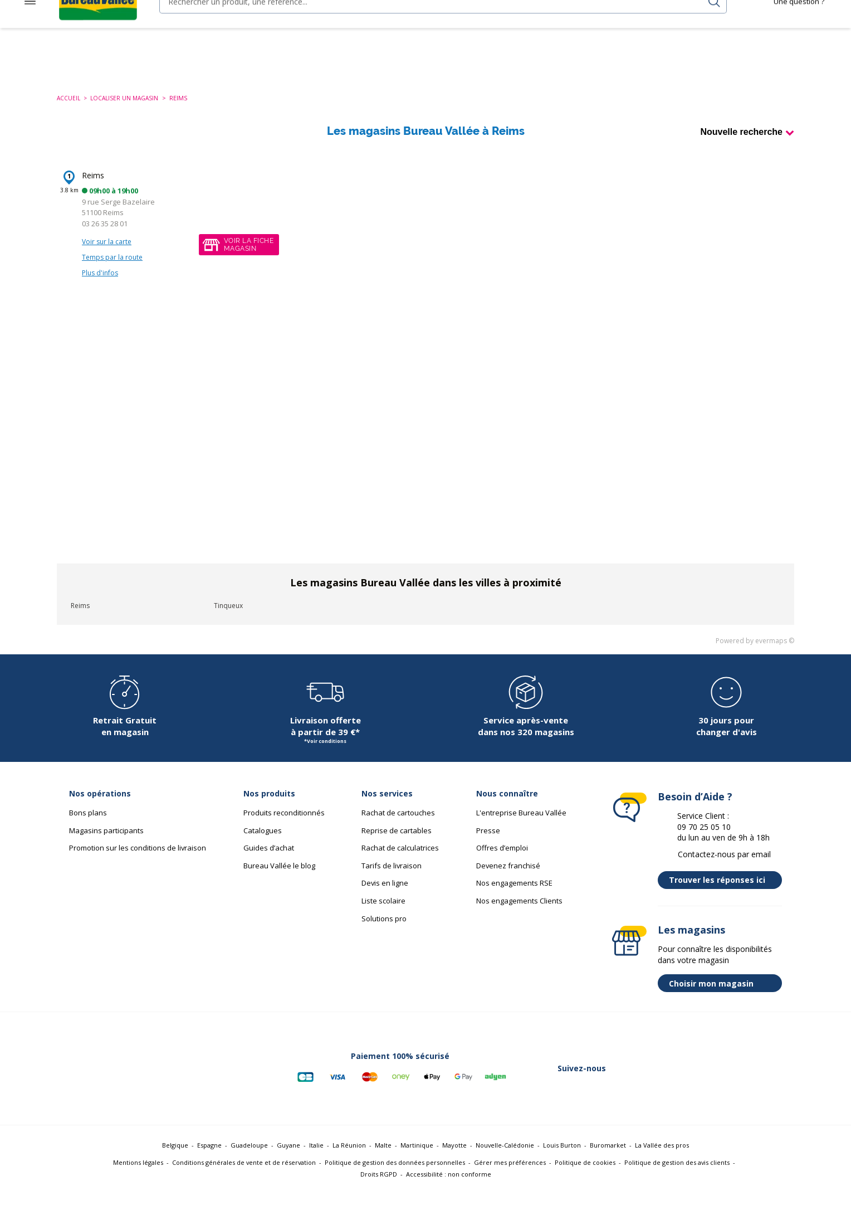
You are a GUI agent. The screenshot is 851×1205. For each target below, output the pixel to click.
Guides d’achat (268, 859)
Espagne (209, 1156)
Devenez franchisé (508, 877)
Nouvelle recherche (741, 143)
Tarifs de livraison (391, 877)
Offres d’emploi (502, 859)
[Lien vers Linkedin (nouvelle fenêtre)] (680, 1079)
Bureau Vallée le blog (279, 877)
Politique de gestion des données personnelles (395, 1173)
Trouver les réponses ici (722, 891)
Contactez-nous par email (724, 865)
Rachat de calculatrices (400, 859)
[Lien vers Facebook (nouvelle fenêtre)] (622, 1079)
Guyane (288, 1156)
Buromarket (608, 1156)
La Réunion (349, 1156)
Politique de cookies (585, 1173)
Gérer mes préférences (510, 1173)
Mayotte (454, 1156)
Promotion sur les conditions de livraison (137, 859)
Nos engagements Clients (519, 912)
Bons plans (88, 824)
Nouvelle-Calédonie (505, 1156)
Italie (316, 1156)
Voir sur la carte (106, 252)
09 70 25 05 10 (704, 838)
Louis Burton (562, 1156)
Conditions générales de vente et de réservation (244, 1173)
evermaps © (774, 652)
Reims (93, 186)
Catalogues (262, 842)
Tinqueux (228, 616)
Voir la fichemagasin (248, 256)
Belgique (175, 1156)
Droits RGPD (378, 1185)
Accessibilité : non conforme (448, 1185)
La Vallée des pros (662, 1156)
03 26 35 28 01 (105, 235)
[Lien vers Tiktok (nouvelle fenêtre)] (767, 1079)
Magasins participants (106, 842)
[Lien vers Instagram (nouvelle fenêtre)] (709, 1079)
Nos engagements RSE (514, 894)
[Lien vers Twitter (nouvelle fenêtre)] (651, 1079)
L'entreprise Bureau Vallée (521, 824)
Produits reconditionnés (284, 824)
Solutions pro (384, 930)
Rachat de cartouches (398, 824)
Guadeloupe (249, 1156)
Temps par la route (112, 268)
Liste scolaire (383, 912)
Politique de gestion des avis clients (677, 1173)
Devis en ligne (384, 894)
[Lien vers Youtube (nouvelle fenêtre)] (738, 1079)
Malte (383, 1156)
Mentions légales (138, 1173)
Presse (488, 842)
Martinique (416, 1156)
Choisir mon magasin (722, 994)
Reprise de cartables (396, 842)
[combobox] (424, 26)
